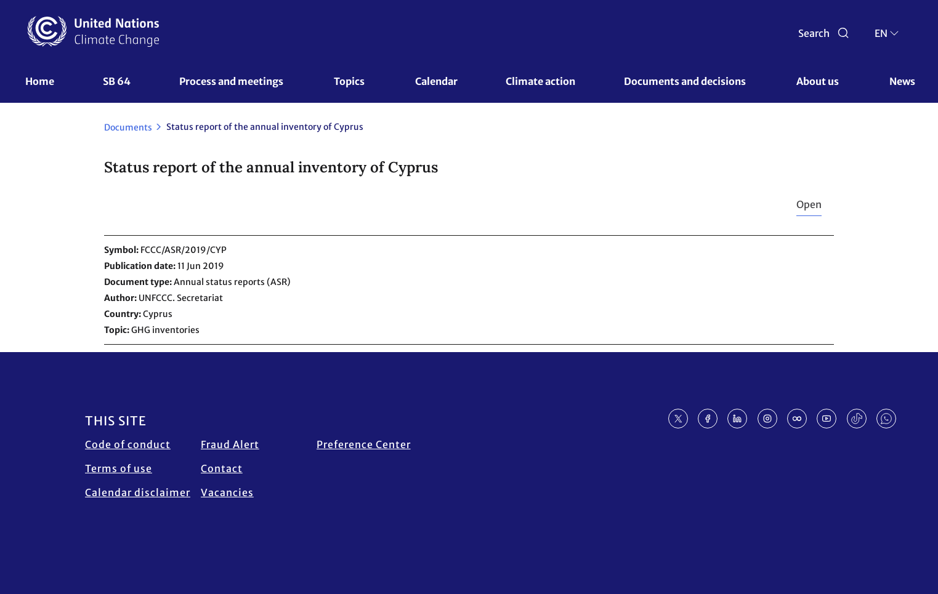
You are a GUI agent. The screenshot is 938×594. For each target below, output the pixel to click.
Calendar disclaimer (137, 492)
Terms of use (118, 468)
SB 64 (117, 81)
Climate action (540, 81)
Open (809, 204)
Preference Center (364, 444)
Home (39, 81)
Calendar (436, 81)
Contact (222, 468)
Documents (128, 127)
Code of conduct (128, 444)
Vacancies (227, 492)
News (902, 81)
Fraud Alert (230, 444)
